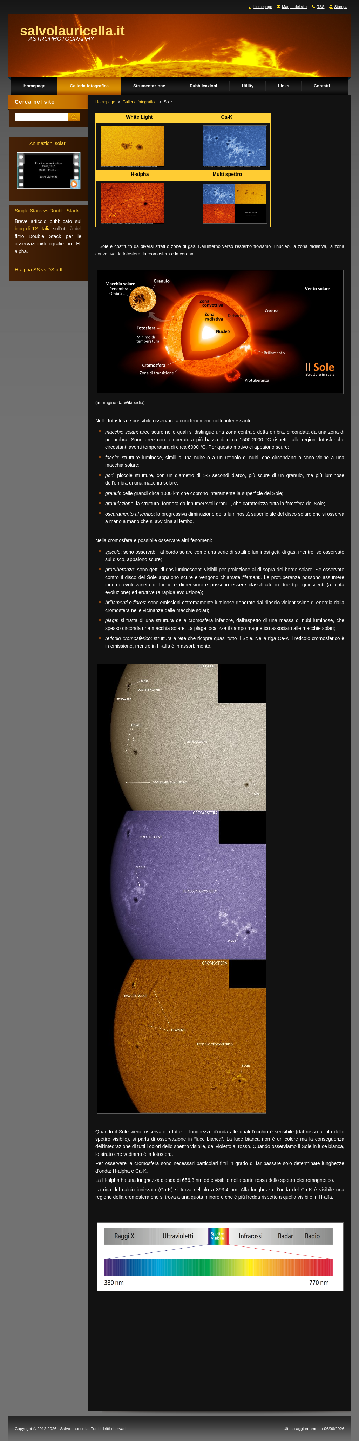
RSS (320, 7)
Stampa (340, 7)
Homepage (105, 102)
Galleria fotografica (139, 102)
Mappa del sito (294, 7)
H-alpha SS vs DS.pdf (38, 269)
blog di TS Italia (33, 228)
